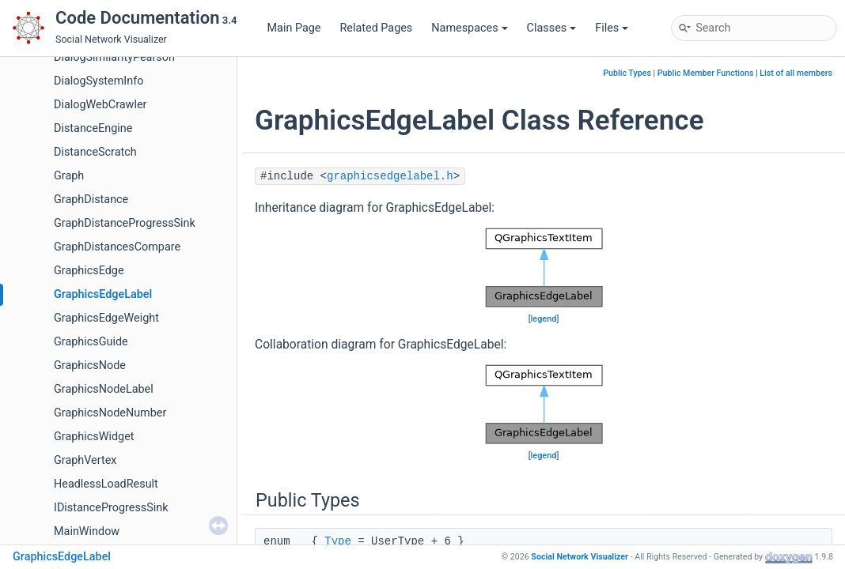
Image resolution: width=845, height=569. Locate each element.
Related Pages (375, 28)
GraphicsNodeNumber (110, 413)
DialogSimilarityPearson (114, 57)
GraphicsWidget (94, 436)
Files (611, 28)
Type (337, 541)
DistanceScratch (95, 152)
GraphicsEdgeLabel (103, 294)
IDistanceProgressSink (111, 507)
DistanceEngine (93, 128)
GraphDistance (91, 199)
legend (544, 319)
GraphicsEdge (89, 270)
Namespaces (469, 28)
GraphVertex (85, 460)
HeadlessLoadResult (106, 484)
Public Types (627, 73)
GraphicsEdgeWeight (106, 318)
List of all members (796, 73)
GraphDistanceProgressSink (124, 223)
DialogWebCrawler (100, 104)
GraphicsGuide (91, 342)
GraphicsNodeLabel (103, 389)
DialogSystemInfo (98, 81)
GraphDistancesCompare (117, 247)
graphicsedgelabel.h (390, 176)
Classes (552, 28)
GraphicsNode (90, 365)
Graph (69, 176)
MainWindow (86, 531)
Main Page (294, 28)
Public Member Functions (705, 73)
